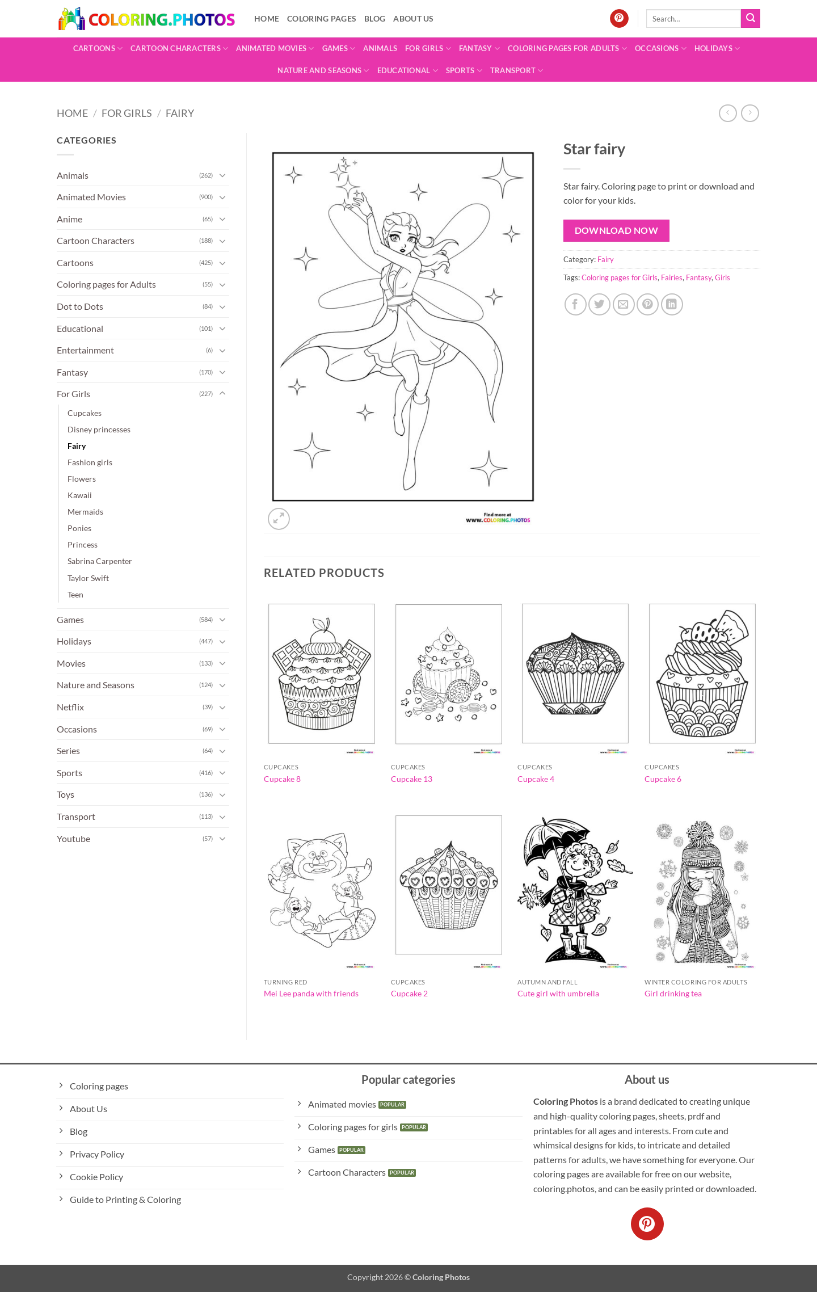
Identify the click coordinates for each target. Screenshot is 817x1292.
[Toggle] (222, 175)
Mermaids (85, 511)
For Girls (428, 48)
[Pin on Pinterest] (648, 304)
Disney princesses (99, 429)
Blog (374, 18)
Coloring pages (321, 18)
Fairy (180, 113)
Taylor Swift (88, 578)
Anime (69, 218)
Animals (380, 48)
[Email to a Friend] (624, 304)
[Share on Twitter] (599, 304)
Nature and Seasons (323, 70)
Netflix (70, 706)
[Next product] (727, 113)
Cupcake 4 (535, 779)
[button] (279, 519)
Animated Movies (275, 48)
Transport (517, 70)
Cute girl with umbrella (558, 993)
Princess (83, 544)
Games (339, 48)
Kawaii (80, 495)
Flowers (82, 478)
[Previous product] (750, 113)
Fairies (672, 277)
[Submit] (750, 18)
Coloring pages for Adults (567, 48)
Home (266, 18)
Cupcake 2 (409, 993)
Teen (75, 594)
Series (68, 750)
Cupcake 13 (411, 779)
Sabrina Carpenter (100, 561)
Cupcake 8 (282, 779)
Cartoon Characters (179, 48)
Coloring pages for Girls (620, 277)
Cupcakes (85, 413)
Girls (722, 277)
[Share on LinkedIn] (672, 304)
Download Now (617, 230)
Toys (65, 794)
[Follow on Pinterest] (619, 18)
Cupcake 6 (663, 779)
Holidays (717, 48)
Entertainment (85, 349)
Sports (464, 70)
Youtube (73, 838)
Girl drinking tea (673, 993)
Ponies (79, 528)
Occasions (661, 48)
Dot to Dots (80, 306)
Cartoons (98, 48)
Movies (71, 663)
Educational (407, 70)
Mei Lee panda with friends (311, 993)
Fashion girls (90, 462)
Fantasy (479, 48)
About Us (413, 18)
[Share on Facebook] (576, 304)
